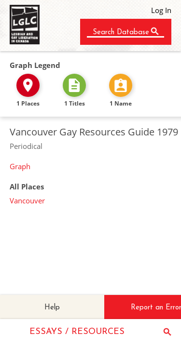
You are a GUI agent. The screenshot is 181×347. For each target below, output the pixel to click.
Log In (161, 10)
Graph (20, 166)
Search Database (121, 32)
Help (52, 307)
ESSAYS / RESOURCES (77, 331)
